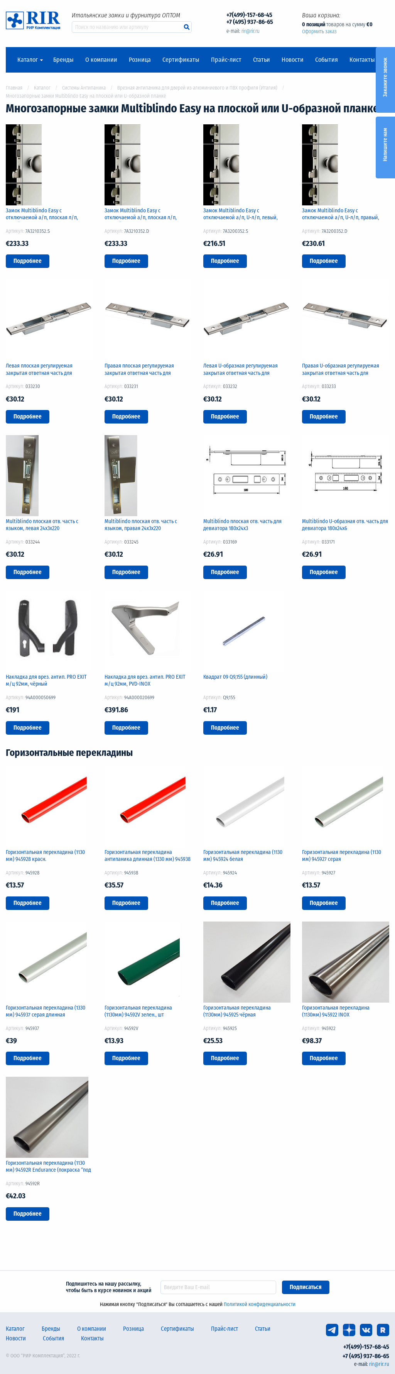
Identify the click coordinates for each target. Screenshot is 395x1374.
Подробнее (28, 261)
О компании (101, 60)
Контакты (362, 60)
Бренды (63, 60)
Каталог (27, 60)
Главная (14, 88)
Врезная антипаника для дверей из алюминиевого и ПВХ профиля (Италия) (197, 88)
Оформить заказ (319, 31)
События (326, 60)
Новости (293, 60)
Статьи (261, 60)
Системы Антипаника (84, 88)
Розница (140, 60)
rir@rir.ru (250, 31)
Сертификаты (180, 60)
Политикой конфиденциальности (259, 1304)
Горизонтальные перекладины (69, 753)
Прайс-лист (226, 60)
